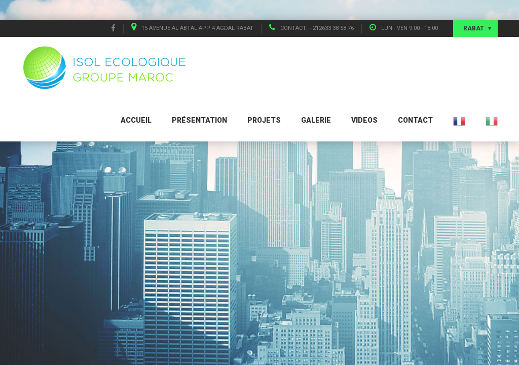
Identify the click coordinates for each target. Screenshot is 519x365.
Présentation (199, 120)
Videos (364, 120)
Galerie (316, 120)
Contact (415, 120)
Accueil (136, 120)
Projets (264, 120)
